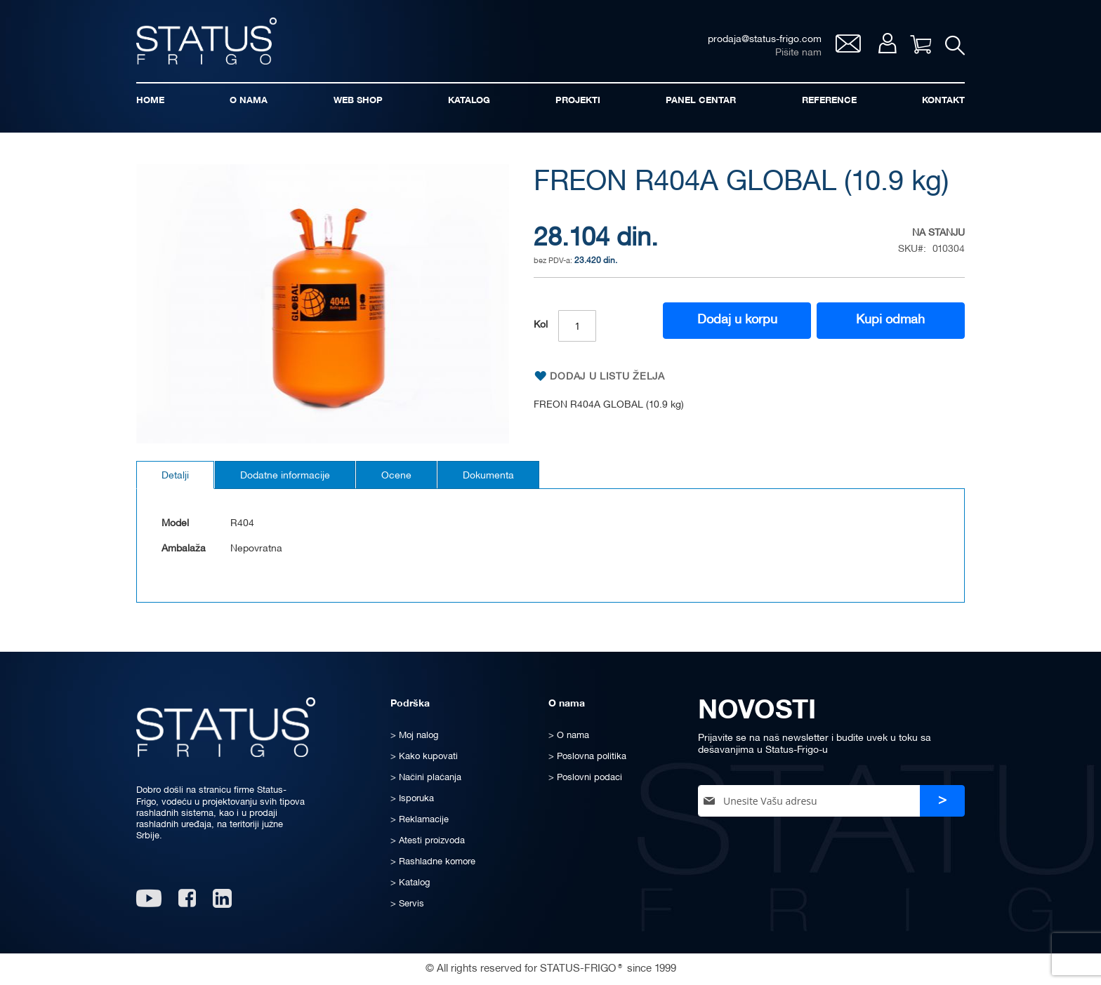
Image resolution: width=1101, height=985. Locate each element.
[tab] (175, 475)
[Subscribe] (942, 801)
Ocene (396, 476)
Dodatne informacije (285, 476)
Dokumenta (488, 476)
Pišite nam (798, 53)
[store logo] (206, 41)
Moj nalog (887, 43)
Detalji (175, 476)
